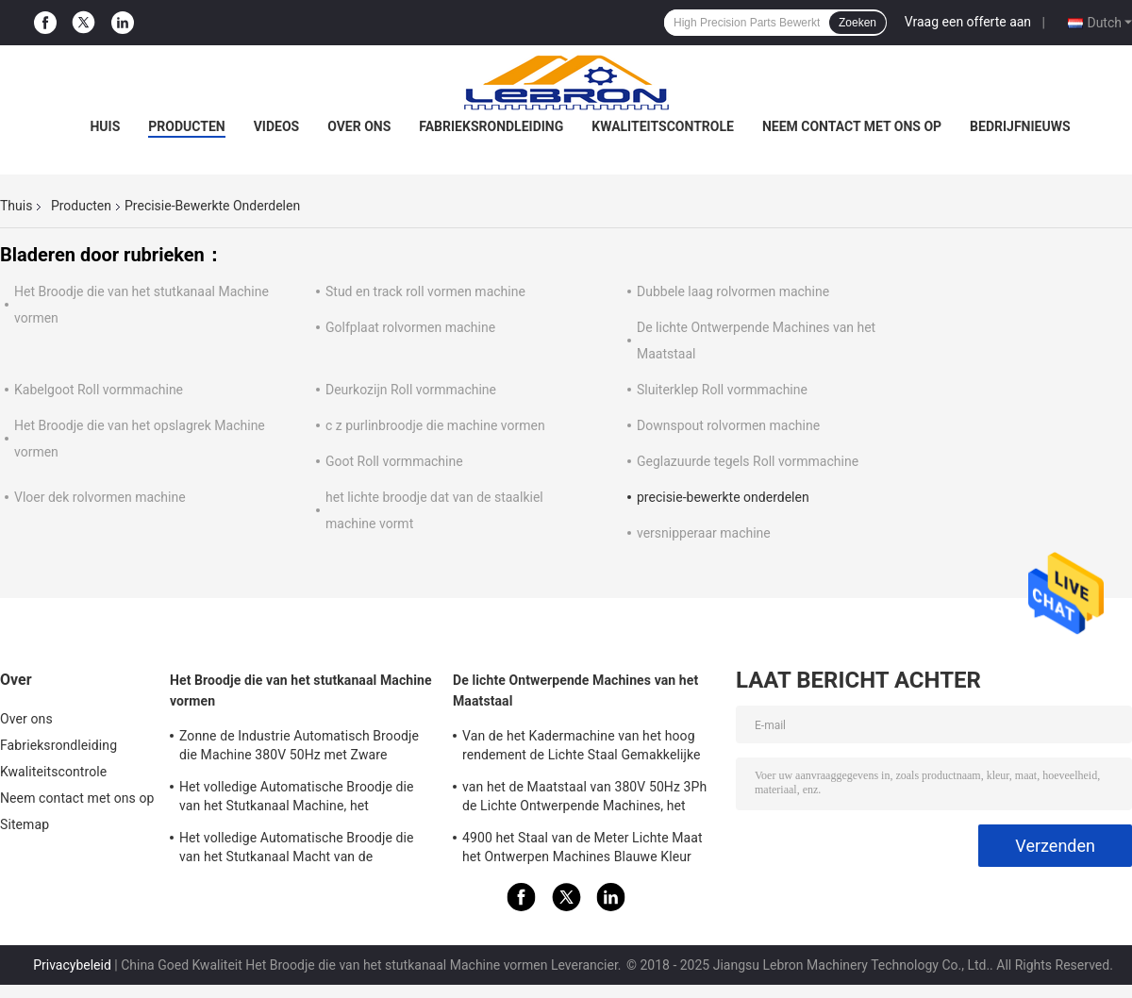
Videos (277, 126)
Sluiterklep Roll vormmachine (722, 389)
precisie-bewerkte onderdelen (723, 497)
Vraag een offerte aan (968, 21)
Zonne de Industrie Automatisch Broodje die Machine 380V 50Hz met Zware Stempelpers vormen (299, 748)
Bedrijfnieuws (1020, 126)
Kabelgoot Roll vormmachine (98, 389)
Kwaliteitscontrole (662, 126)
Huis (105, 126)
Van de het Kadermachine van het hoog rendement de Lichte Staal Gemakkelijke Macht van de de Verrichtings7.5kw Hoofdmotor (581, 748)
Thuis (16, 205)
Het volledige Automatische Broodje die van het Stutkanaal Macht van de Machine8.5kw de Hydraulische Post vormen (296, 850)
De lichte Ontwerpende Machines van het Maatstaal (575, 690)
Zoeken (857, 22)
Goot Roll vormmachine (394, 461)
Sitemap (24, 824)
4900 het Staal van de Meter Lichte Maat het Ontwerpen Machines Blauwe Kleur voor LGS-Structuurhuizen (582, 850)
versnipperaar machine (704, 533)
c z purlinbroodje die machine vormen (435, 425)
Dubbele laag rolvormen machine (733, 291)
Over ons (359, 126)
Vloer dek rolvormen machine (100, 497)
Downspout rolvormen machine (728, 425)
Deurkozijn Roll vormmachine (410, 389)
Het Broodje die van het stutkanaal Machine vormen (301, 690)
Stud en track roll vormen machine (425, 291)
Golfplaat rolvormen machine (410, 327)
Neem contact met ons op (851, 126)
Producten (186, 126)
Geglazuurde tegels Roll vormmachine (747, 461)
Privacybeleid (72, 965)
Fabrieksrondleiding (491, 126)
